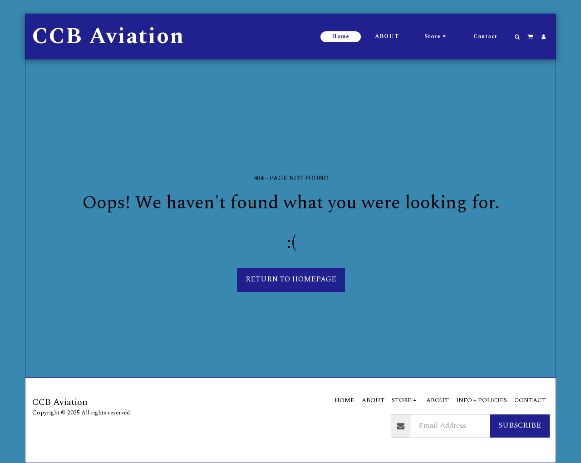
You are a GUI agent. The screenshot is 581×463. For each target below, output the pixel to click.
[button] (517, 36)
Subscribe (519, 425)
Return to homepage (291, 279)
